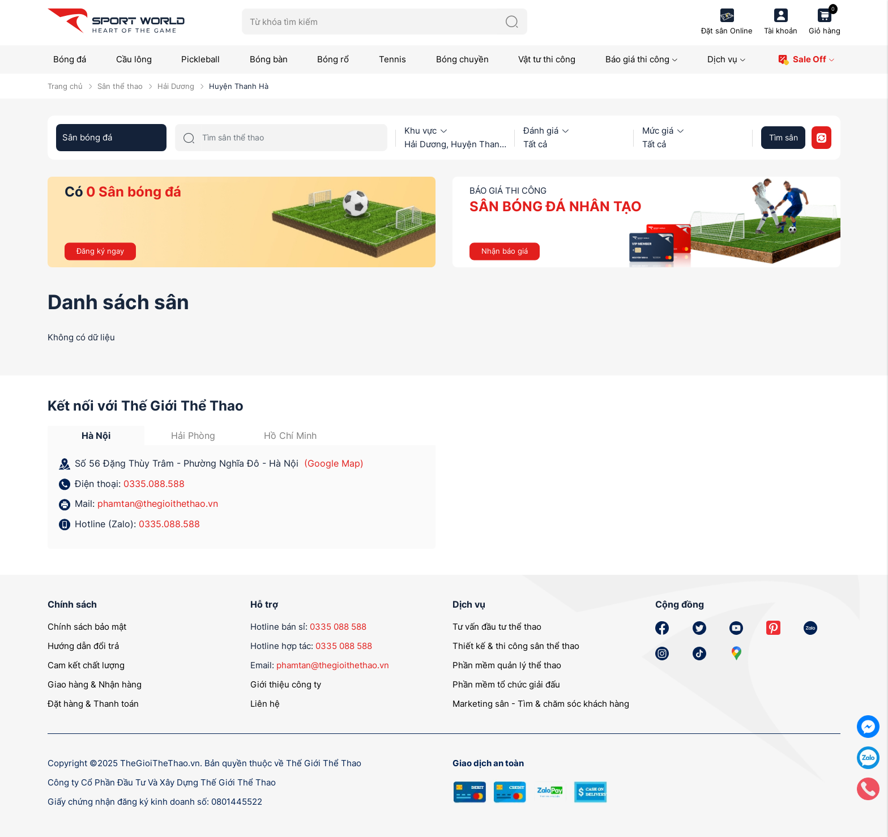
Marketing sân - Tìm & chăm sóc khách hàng (540, 703)
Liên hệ (265, 703)
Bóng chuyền (462, 59)
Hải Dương (175, 86)
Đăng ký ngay (100, 250)
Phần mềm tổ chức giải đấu (506, 684)
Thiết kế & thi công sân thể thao (515, 645)
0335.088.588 (154, 483)
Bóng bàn (269, 59)
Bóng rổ (333, 59)
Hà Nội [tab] (96, 435)
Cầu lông (134, 59)
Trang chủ (65, 86)
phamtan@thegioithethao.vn (157, 503)
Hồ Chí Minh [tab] (290, 435)
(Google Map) (334, 463)
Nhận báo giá (504, 250)
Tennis (392, 59)
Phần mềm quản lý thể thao (506, 665)
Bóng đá (69, 59)
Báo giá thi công (641, 59)
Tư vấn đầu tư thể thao (496, 626)
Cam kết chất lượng (86, 665)
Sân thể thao (120, 86)
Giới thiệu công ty (285, 684)
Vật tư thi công (546, 59)
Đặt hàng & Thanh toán (93, 703)
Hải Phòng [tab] (193, 435)
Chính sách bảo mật (87, 626)
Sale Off (806, 60)
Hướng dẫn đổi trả (83, 645)
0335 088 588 (338, 626)
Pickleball (200, 59)
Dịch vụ (726, 59)
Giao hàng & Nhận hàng (95, 684)
